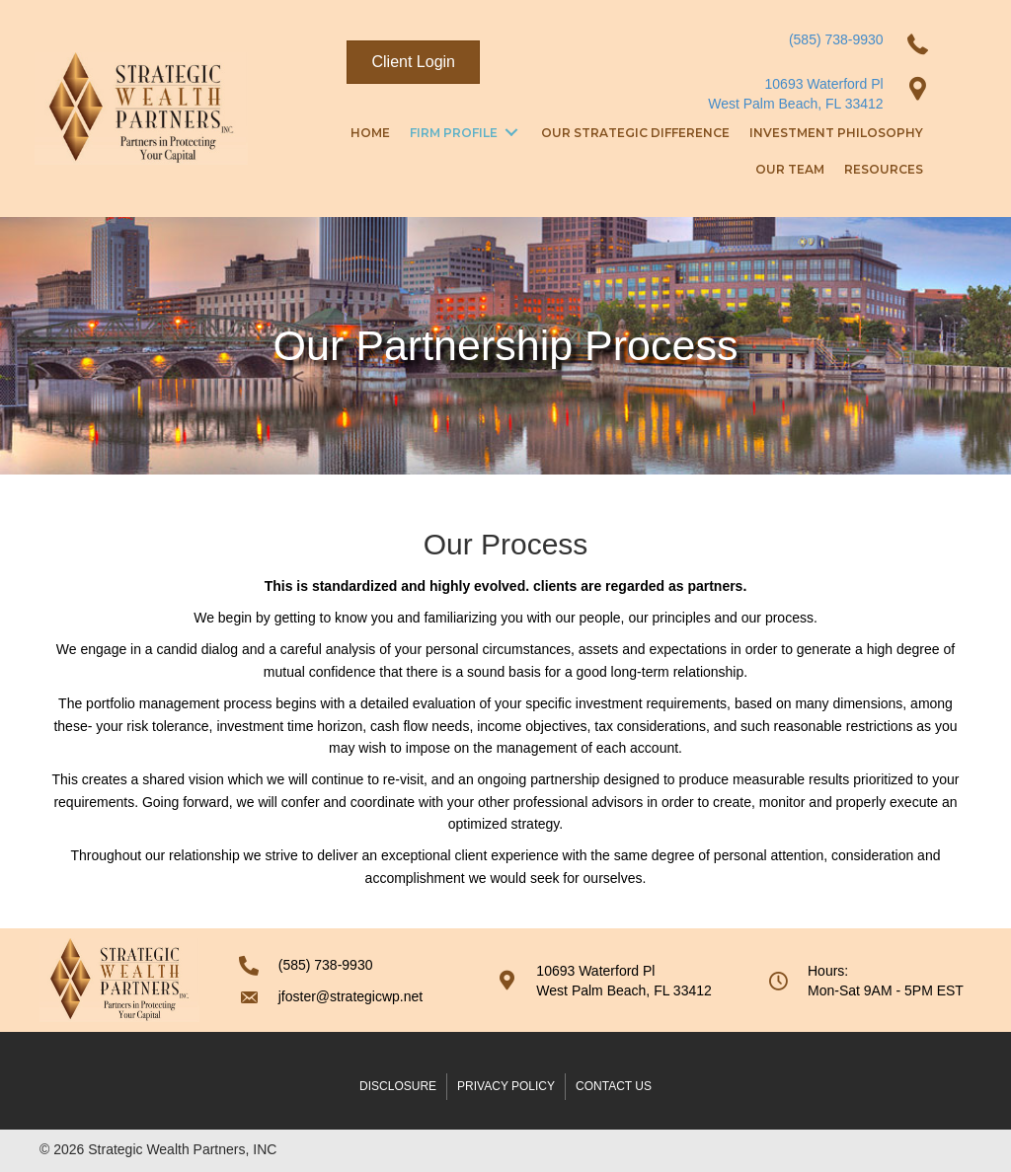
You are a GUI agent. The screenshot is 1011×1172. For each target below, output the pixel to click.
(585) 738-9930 (836, 39)
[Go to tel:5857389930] (348, 965)
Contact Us (614, 1086)
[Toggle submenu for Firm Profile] (511, 132)
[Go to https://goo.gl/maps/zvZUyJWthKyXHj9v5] (613, 981)
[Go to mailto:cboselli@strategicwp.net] (348, 996)
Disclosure (397, 1086)
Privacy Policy (506, 1086)
